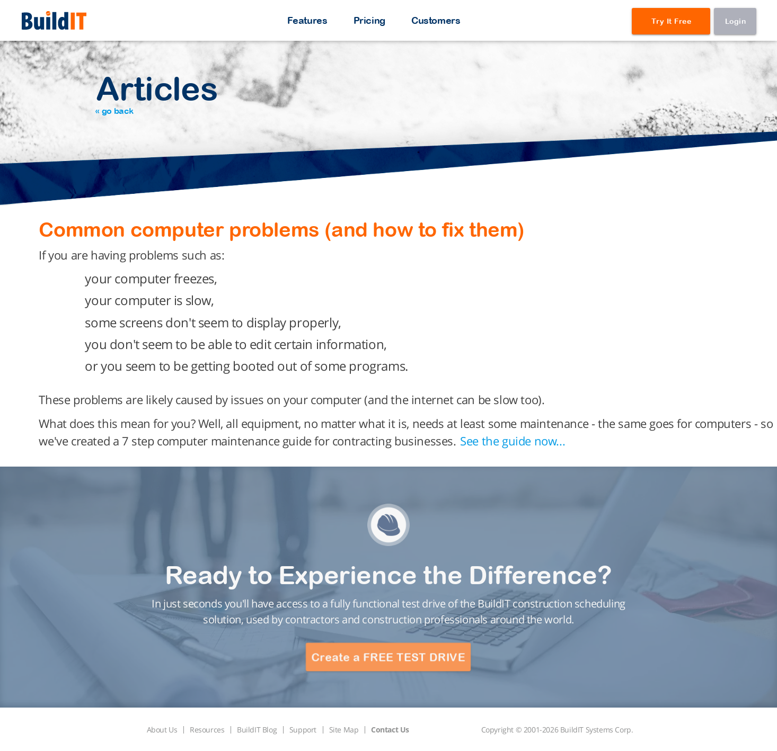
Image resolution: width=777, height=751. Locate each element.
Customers (435, 20)
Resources (207, 730)
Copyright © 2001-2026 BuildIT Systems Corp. (557, 730)
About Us (162, 730)
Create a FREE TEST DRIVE (388, 657)
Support (302, 730)
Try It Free (671, 21)
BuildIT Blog (257, 730)
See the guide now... (512, 441)
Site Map (344, 730)
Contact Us (390, 730)
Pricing (369, 20)
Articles (156, 92)
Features (307, 20)
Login (735, 21)
